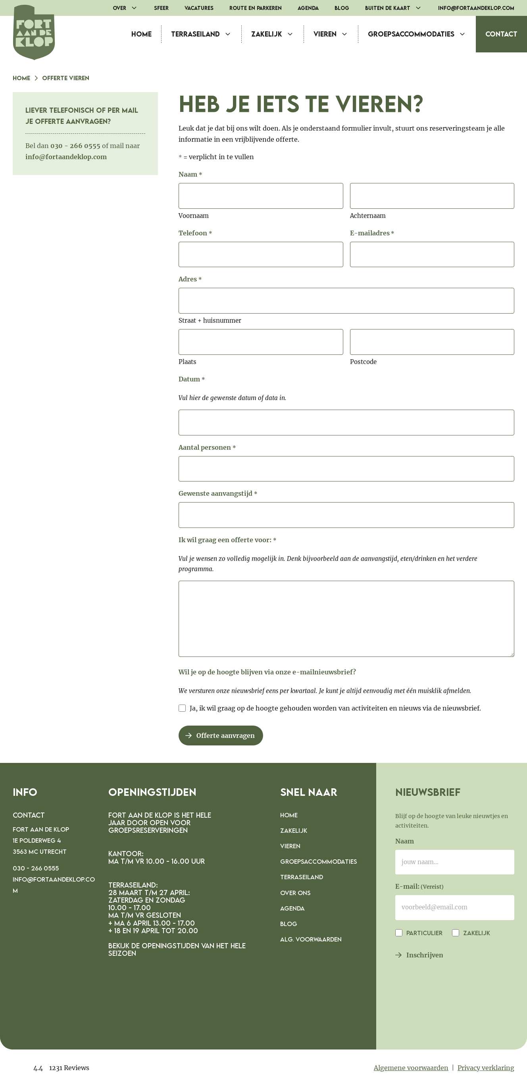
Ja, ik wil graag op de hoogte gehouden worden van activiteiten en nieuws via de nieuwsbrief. (335, 708)
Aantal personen (207, 448)
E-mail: (419, 887)
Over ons (295, 892)
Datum (192, 380)
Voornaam (194, 216)
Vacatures (199, 8)
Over (129, 8)
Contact (501, 34)
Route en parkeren (255, 8)
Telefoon (195, 234)
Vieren (336, 34)
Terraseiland (206, 34)
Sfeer (161, 8)
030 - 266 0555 (36, 868)
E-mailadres (372, 234)
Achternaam (368, 216)
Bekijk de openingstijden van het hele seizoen (177, 949)
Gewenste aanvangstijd (218, 494)
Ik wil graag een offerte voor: (227, 540)
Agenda (308, 8)
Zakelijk (277, 34)
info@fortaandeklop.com (476, 8)
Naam (404, 841)
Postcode (363, 362)
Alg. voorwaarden (311, 939)
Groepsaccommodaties (422, 34)
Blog (342, 8)
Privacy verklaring (486, 1068)
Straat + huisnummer (210, 320)
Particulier (423, 932)
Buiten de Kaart (397, 8)
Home (141, 34)
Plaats (187, 362)
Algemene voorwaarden (411, 1068)
